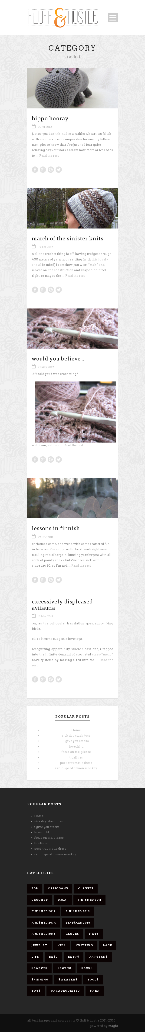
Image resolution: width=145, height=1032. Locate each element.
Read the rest (49, 155)
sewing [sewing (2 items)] (64, 968)
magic (113, 1026)
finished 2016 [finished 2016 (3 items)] (43, 933)
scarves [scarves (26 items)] (39, 968)
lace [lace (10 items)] (107, 945)
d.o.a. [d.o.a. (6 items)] (63, 899)
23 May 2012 (46, 367)
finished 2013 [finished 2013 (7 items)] (78, 911)
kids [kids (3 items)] (61, 945)
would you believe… (58, 359)
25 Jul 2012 (45, 126)
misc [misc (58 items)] (53, 956)
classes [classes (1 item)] (85, 888)
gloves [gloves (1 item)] (72, 933)
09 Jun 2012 (45, 247)
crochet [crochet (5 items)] (39, 899)
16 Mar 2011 (45, 616)
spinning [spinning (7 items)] (39, 979)
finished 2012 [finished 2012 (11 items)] (43, 911)
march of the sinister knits (67, 238)
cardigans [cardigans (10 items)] (58, 888)
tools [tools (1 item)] (93, 979)
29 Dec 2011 (45, 537)
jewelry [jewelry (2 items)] (39, 945)
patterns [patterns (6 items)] (98, 956)
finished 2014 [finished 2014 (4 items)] (43, 922)
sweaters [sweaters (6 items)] (67, 979)
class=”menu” (102, 654)
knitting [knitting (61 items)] (84, 945)
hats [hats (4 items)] (94, 933)
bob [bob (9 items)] (34, 888)
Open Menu (113, 17)
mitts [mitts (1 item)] (73, 956)
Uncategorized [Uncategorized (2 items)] (65, 990)
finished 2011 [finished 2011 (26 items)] (89, 899)
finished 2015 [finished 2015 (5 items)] (78, 922)
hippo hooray (50, 118)
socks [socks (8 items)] (87, 968)
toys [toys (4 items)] (36, 990)
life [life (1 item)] (35, 956)
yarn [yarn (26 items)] (95, 990)
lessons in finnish (56, 528)
